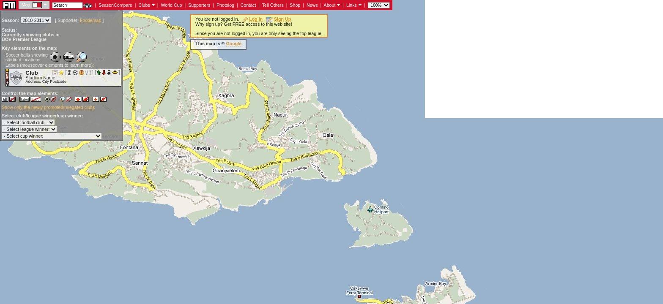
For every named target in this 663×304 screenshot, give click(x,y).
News (312, 5)
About (330, 5)
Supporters (199, 5)
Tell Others (273, 5)
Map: (27, 4)
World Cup (171, 5)
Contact (248, 5)
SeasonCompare (115, 5)
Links (351, 5)
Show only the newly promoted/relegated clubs (48, 107)
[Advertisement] (544, 59)
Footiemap (90, 20)
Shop (295, 5)
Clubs (144, 5)
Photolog (225, 5)
